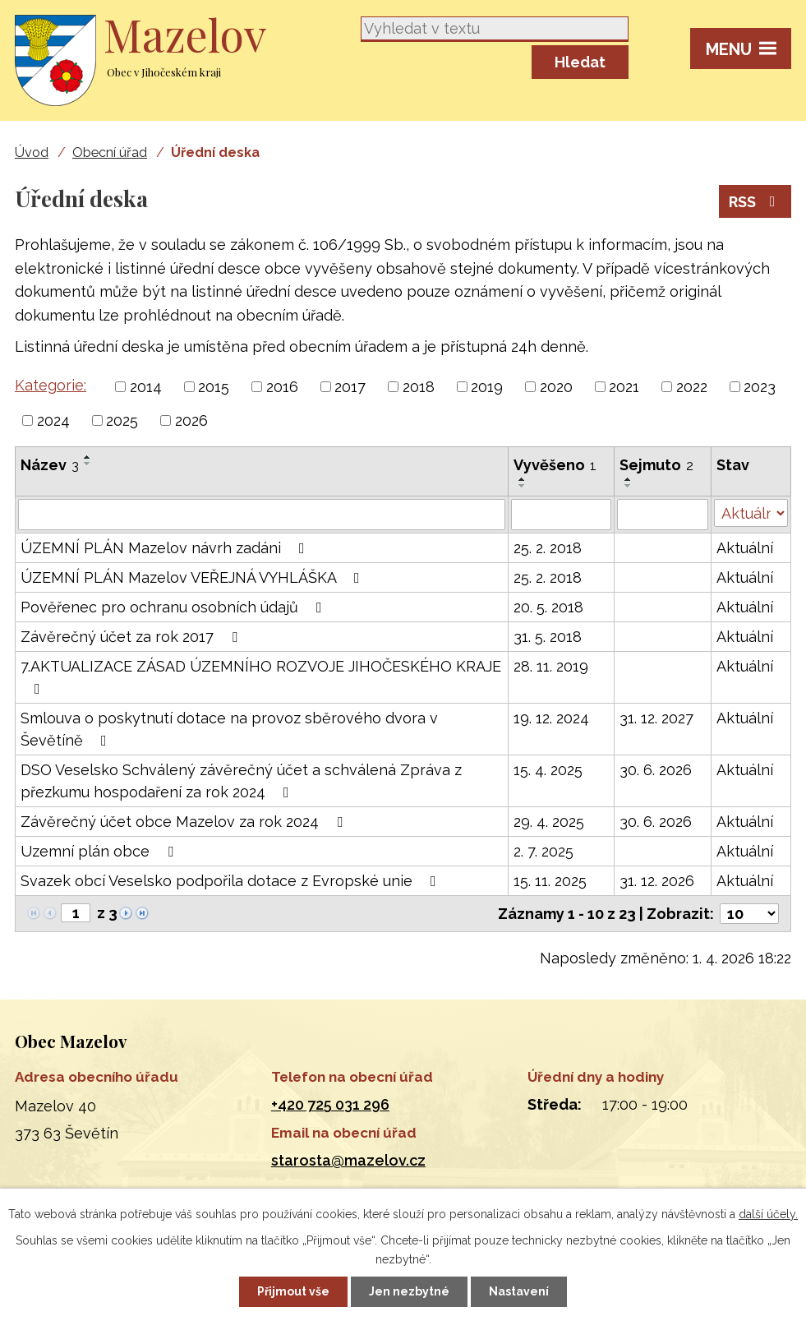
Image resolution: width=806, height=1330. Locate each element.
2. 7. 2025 (543, 851)
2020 (556, 386)
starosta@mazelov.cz (348, 1160)
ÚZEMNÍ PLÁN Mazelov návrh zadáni (166, 547)
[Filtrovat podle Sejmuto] (662, 514)
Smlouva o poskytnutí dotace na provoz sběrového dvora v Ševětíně (229, 729)
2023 (760, 386)
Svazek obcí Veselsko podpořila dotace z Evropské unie (232, 880)
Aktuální (744, 547)
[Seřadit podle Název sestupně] (88, 463)
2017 (350, 386)
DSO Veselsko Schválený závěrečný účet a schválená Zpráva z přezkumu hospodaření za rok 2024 (241, 781)
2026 (191, 420)
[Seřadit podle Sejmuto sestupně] (628, 486)
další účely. (768, 1214)
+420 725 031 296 (330, 1104)
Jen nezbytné (409, 1291)
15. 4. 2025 (548, 769)
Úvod (31, 152)
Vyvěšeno (555, 464)
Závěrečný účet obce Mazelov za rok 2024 (185, 821)
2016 (282, 386)
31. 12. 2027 (656, 718)
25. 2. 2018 (548, 547)
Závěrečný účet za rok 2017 (132, 636)
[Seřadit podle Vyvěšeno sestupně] (523, 486)
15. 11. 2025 (550, 880)
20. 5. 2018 (548, 607)
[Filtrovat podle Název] (261, 514)
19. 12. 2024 (551, 718)
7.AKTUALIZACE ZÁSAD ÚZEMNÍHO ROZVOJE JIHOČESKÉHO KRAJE (261, 677)
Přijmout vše (293, 1291)
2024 (53, 420)
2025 (122, 420)
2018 (419, 386)
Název (50, 464)
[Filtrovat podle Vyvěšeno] (561, 514)
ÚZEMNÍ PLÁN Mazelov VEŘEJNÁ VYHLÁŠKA (193, 577)
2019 (487, 386)
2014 (146, 386)
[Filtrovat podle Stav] (751, 513)
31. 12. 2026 (656, 880)
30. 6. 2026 (655, 769)
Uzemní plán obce (100, 851)
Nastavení (519, 1291)
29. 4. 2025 (549, 821)
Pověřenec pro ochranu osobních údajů (175, 607)
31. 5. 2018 (548, 636)
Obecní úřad (109, 152)
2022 (691, 386)
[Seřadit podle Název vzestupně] (88, 457)
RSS (755, 201)
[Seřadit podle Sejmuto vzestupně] (628, 479)
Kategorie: (50, 385)
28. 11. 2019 (551, 666)
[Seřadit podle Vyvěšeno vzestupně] (523, 479)
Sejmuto (656, 464)
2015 (213, 386)
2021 (624, 386)
